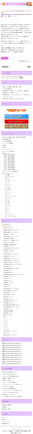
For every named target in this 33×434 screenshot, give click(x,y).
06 (12, 345)
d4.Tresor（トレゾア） (9, 252)
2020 (3, 355)
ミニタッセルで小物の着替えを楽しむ (10, 376)
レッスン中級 (7, 188)
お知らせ (4, 147)
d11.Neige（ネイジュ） (9, 266)
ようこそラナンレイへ (7, 149)
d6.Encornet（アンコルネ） (10, 256)
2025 (3, 345)
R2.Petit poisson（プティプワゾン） (12, 230)
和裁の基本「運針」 (6, 409)
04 (9, 343)
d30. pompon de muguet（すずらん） (12, 304)
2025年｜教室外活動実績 (9, 155)
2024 (3, 347)
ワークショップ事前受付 (7, 143)
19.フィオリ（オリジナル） (11, 216)
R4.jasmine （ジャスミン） (10, 234)
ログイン (4, 417)
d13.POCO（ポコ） (8, 270)
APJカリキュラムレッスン (8, 173)
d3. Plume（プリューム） (9, 250)
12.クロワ (7, 200)
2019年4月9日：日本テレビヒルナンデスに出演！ (13, 98)
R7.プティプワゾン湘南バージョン (11, 240)
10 (18, 345)
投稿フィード (5, 419)
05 (11, 345)
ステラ (5, 318)
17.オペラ (7, 212)
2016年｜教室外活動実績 (9, 169)
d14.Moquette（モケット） (10, 272)
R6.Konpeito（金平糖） (9, 238)
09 (16, 345)
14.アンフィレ (8, 206)
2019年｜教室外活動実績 (9, 163)
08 (15, 345)
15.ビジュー (7, 208)
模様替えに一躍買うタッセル (8, 378)
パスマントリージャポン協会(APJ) (10, 171)
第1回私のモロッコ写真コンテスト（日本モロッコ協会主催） (16, 90)
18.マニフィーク (8, 214)
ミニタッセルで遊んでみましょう (9, 374)
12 (20, 351)
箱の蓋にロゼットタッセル (8, 394)
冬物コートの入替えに (7, 380)
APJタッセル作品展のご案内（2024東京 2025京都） (14, 137)
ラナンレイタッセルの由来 (8, 151)
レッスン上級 (7, 202)
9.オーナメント (8, 194)
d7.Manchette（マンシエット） (11, 258)
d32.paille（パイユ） (8, 309)
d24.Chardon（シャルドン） (10, 292)
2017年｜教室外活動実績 (9, 167)
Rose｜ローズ (7, 332)
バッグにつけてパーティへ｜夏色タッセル (11, 390)
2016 (3, 363)
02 (7, 343)
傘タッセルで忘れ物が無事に (8, 388)
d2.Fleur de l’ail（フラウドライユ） (11, 248)
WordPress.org (5, 423)
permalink (29, 61)
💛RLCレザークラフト (7, 315)
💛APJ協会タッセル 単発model (9, 244)
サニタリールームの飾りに (8, 386)
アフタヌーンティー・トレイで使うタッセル (12, 384)
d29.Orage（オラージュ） (9, 302)
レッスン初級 (7, 174)
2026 (3, 343)
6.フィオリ (7, 186)
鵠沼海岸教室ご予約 (6, 139)
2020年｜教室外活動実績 (9, 161)
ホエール (6, 326)
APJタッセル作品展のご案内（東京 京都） (12, 86)
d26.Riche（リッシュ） (9, 296)
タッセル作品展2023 (6, 88)
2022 (3, 351)
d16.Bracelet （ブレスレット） (10, 276)
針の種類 (4, 407)
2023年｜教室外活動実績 (9, 159)
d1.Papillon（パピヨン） (9, 246)
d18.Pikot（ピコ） (8, 280)
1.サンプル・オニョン (10, 176)
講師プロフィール (6, 153)
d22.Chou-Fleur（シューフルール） (11, 288)
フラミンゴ (6, 328)
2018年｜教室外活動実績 (9, 165)
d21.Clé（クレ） (7, 286)
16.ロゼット (7, 210)
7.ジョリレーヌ (8, 190)
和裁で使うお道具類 (6, 405)
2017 (3, 361)
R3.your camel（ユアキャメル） (11, 232)
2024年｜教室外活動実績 (9, 157)
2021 (3, 353)
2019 (3, 357)
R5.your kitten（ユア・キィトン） (11, 236)
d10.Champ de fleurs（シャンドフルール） (13, 264)
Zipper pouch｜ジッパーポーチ (10, 335)
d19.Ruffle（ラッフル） (9, 282)
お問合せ (26, 43)
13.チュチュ (7, 203)
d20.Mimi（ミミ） (8, 284)
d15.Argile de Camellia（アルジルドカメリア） (14, 274)
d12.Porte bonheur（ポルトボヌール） (12, 268)
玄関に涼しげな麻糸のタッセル (9, 372)
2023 (3, 349)
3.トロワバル (8, 180)
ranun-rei (5, 16)
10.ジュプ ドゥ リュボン (10, 196)
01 (5, 343)
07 (13, 347)
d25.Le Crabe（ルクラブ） (10, 294)
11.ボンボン (7, 198)
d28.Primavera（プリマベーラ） (11, 300)
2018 (3, 359)
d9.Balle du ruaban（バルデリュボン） (12, 262)
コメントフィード (6, 421)
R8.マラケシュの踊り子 (9, 242)
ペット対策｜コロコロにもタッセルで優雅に (12, 396)
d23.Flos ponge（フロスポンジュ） (11, 290)
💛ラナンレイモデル (6, 226)
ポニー (5, 316)
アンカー (6, 320)
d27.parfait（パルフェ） (9, 298)
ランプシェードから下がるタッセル (10, 392)
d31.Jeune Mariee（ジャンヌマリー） (12, 307)
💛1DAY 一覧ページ (6, 224)
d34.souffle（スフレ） (8, 313)
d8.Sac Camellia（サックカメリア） (12, 260)
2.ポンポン (7, 178)
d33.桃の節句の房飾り (8, 311)
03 (8, 349)
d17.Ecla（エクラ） (8, 278)
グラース (6, 322)
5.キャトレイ (8, 184)
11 (19, 345)
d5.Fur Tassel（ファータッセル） (11, 254)
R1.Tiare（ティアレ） (8, 228)
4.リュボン (7, 182)
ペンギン (6, 324)
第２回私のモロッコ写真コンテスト (10, 92)
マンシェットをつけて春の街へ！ (9, 382)
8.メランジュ (8, 192)
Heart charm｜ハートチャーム (10, 330)
